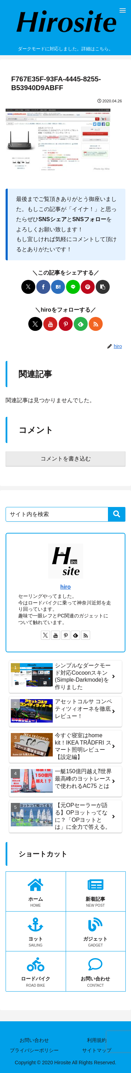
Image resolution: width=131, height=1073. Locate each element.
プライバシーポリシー (34, 1050)
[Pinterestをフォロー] (66, 324)
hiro (65, 587)
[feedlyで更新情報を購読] (81, 324)
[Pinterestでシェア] (88, 287)
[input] (65, 514)
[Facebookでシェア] (43, 287)
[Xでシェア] (28, 287)
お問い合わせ (34, 1040)
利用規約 (97, 1040)
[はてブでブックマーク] (58, 287)
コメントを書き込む (66, 459)
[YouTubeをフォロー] (50, 324)
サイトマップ (96, 1050)
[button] (103, 287)
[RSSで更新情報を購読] (96, 324)
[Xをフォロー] (35, 324)
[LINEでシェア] (73, 287)
